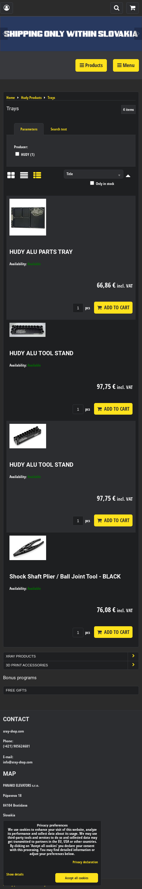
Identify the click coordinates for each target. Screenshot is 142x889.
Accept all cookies (76, 878)
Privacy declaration (85, 862)
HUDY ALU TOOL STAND (41, 353)
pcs (81, 308)
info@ (7, 762)
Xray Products (72, 656)
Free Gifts (16, 690)
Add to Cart (113, 307)
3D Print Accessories (72, 665)
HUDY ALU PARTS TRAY (41, 251)
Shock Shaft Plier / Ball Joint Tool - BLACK (65, 576)
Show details (15, 874)
